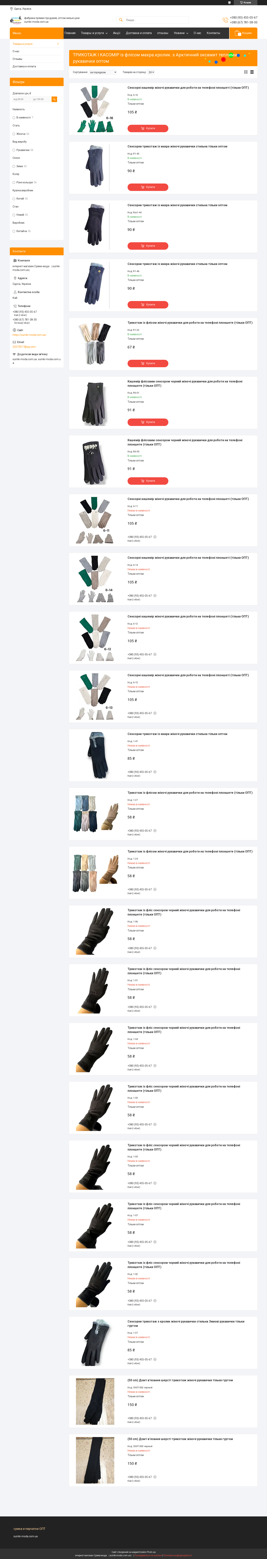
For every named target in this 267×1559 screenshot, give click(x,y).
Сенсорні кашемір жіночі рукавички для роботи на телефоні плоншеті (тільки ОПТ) (188, 99)
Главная (77, 33)
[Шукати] (120, 20)
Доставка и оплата (146, 33)
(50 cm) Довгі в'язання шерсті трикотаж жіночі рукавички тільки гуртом (180, 1392)
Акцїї (124, 33)
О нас (205, 33)
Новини (186, 33)
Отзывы (17, 70)
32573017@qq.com (24, 358)
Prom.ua (151, 1552)
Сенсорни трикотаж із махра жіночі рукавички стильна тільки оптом (177, 158)
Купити (150, 139)
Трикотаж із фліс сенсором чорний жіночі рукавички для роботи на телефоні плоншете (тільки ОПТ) (184, 924)
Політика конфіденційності (178, 1555)
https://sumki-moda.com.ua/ (29, 346)
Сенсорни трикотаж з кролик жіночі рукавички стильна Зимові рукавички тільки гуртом (186, 1335)
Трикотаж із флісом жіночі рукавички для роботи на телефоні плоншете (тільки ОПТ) (190, 334)
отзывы (170, 33)
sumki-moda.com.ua (26, 1536)
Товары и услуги (99, 33)
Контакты (78, 44)
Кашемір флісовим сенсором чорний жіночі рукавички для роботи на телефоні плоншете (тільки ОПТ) (185, 395)
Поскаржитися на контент (148, 1555)
